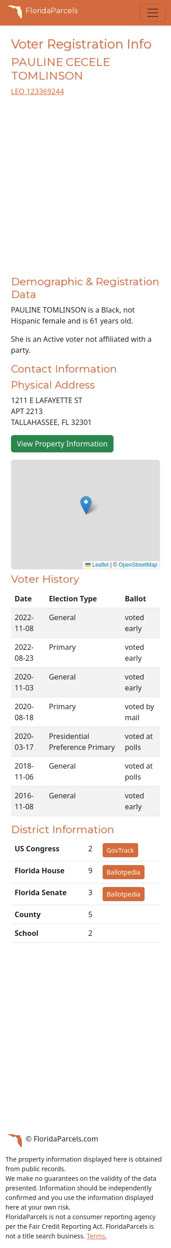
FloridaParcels (41, 11)
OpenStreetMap (138, 565)
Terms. (97, 1236)
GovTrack (120, 850)
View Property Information (62, 444)
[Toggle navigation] (153, 13)
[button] (86, 505)
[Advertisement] (85, 190)
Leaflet (97, 565)
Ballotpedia (123, 872)
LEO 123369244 (37, 91)
